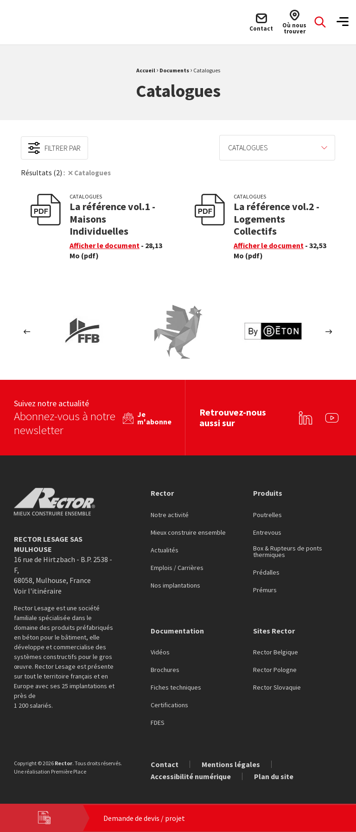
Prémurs (265, 589)
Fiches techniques (176, 686)
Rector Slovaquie (277, 686)
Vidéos (160, 651)
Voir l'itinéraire (38, 589)
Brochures (165, 668)
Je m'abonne (154, 416)
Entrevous (267, 531)
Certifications (169, 704)
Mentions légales (231, 763)
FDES (158, 721)
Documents (174, 70)
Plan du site (273, 775)
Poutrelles (267, 514)
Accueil (145, 70)
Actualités (164, 549)
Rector (162, 491)
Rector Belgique (275, 651)
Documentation (177, 629)
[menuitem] (277, 147)
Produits (267, 491)
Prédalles (266, 571)
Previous (27, 331)
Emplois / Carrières (177, 566)
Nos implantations (175, 584)
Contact (164, 763)
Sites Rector (274, 629)
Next (329, 331)
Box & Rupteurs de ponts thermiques (287, 550)
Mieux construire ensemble (188, 531)
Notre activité (170, 514)
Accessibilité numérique (191, 775)
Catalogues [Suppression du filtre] (94, 172)
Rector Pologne (275, 668)
